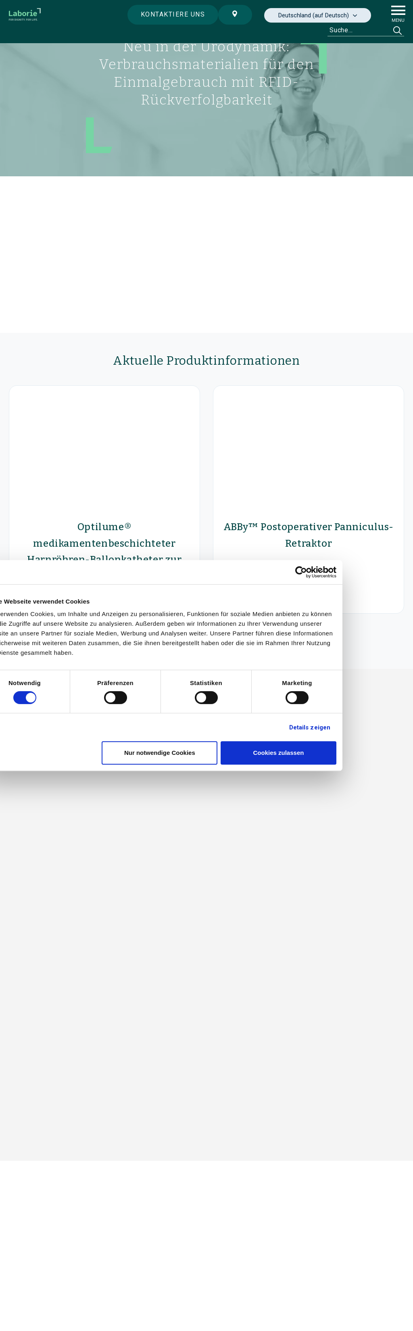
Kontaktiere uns (170, 14)
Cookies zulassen (324, 752)
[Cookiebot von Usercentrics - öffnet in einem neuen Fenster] (346, 572)
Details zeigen (355, 727)
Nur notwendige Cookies (205, 752)
